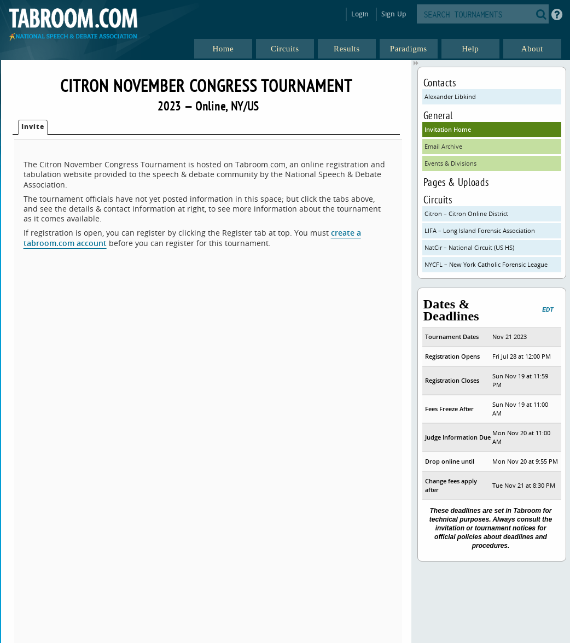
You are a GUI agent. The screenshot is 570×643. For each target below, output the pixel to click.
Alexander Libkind (450, 96)
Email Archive (443, 146)
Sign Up (393, 14)
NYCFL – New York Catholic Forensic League (486, 264)
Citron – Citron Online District (466, 213)
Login (360, 14)
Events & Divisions (450, 163)
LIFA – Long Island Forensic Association (479, 230)
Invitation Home (447, 129)
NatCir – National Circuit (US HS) (469, 247)
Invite (32, 126)
